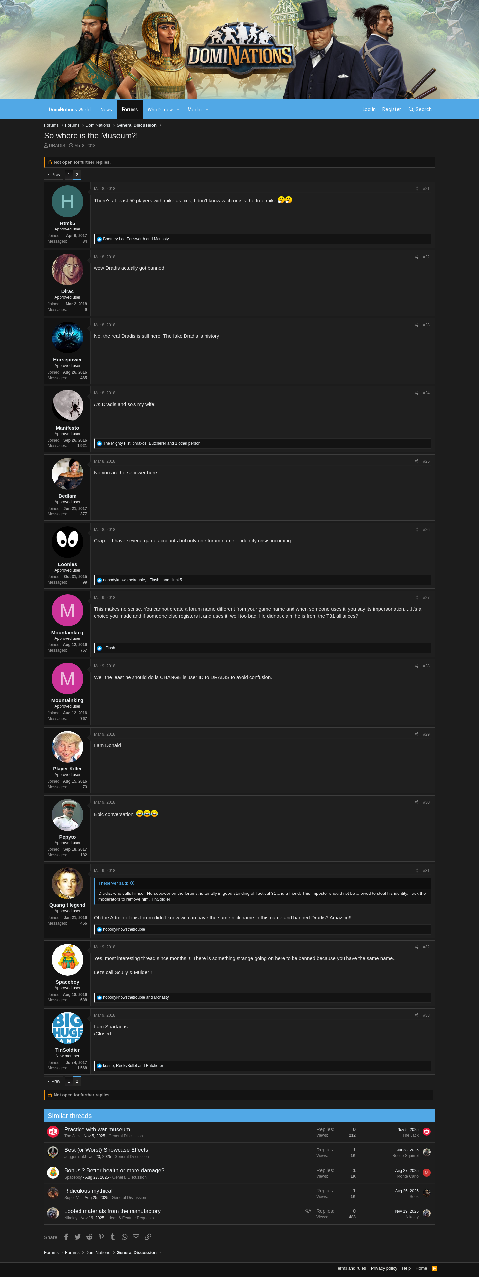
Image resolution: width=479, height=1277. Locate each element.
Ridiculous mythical (85, 1191)
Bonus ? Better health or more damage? (111, 1170)
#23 (426, 325)
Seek (410, 1196)
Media (195, 109)
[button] (178, 109)
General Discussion (122, 1136)
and (136, 239)
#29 (426, 734)
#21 (426, 188)
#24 (426, 393)
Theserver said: (113, 883)
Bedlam (67, 496)
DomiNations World (70, 109)
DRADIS (57, 145)
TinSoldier (160, 899)
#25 (426, 461)
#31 (426, 870)
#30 (426, 802)
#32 (426, 947)
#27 (426, 597)
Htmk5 (67, 223)
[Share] (416, 189)
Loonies (67, 564)
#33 (426, 1015)
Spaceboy (67, 982)
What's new (160, 109)
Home (421, 1268)
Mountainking (67, 632)
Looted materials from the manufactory (109, 1211)
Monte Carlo (404, 1176)
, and (142, 580)
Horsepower (67, 359)
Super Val (69, 1197)
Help (406, 1268)
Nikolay (67, 1218)
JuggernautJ (72, 1156)
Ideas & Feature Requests (127, 1218)
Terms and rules (351, 1268)
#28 (426, 666)
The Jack (69, 1136)
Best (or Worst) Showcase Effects (103, 1150)
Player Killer (67, 768)
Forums (130, 109)
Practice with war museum (94, 1129)
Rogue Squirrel (402, 1155)
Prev (55, 174)
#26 (426, 529)
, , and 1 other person (151, 443)
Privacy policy (384, 1268)
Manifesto (67, 428)
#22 (426, 257)
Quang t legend (67, 905)
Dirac (67, 291)
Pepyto (67, 837)
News (106, 109)
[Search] (420, 109)
